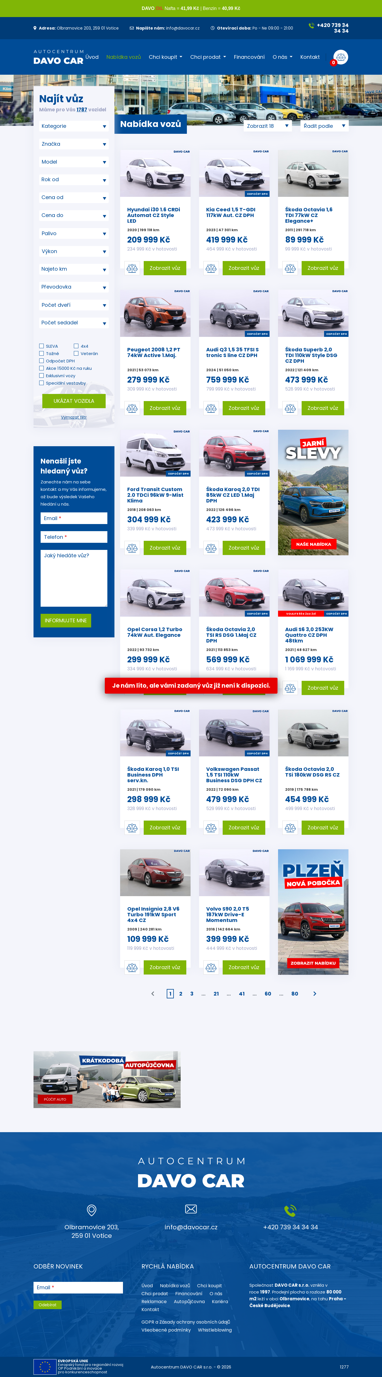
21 (216, 993)
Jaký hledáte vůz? (66, 555)
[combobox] (74, 126)
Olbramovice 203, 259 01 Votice (76, 28)
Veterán (89, 353)
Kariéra (220, 1301)
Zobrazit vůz (165, 268)
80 (294, 993)
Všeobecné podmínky (166, 1330)
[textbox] (74, 179)
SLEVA (52, 346)
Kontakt (310, 57)
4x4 (84, 346)
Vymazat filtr (74, 417)
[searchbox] (72, 126)
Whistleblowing (215, 1330)
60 (268, 993)
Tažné (52, 353)
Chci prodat (205, 57)
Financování (249, 57)
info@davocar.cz (165, 28)
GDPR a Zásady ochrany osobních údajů (185, 1322)
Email (50, 518)
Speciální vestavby (66, 383)
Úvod (92, 57)
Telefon (53, 537)
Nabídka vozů (124, 57)
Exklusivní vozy (60, 376)
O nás (280, 57)
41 (242, 993)
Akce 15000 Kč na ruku (69, 368)
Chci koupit (163, 57)
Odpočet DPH (60, 361)
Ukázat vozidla (74, 400)
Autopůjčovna (189, 1301)
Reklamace (154, 1301)
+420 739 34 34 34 (329, 28)
